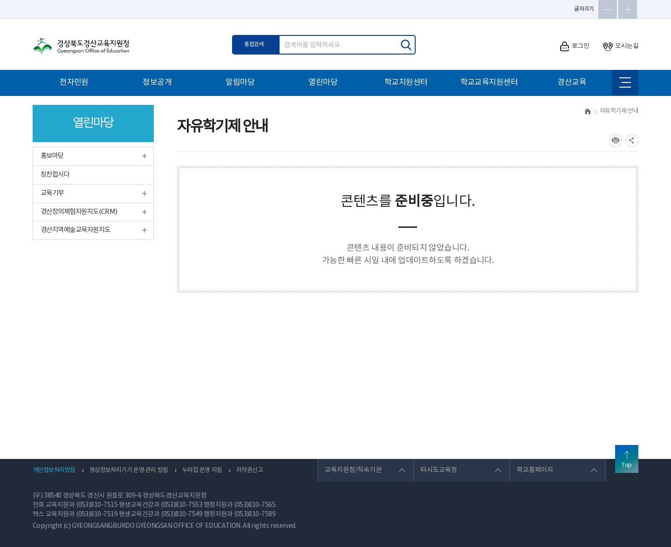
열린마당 (322, 82)
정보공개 (157, 82)
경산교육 (571, 82)
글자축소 (607, 9)
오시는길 (620, 46)
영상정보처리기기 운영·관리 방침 (128, 470)
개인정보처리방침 (54, 470)
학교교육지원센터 (489, 82)
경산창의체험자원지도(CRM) (79, 212)
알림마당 (240, 82)
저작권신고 (249, 470)
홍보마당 (52, 156)
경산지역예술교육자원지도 (75, 230)
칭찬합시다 (55, 174)
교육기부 (52, 193)
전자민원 (74, 82)
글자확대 (627, 9)
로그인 (574, 46)
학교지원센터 (406, 82)
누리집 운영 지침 (202, 470)
